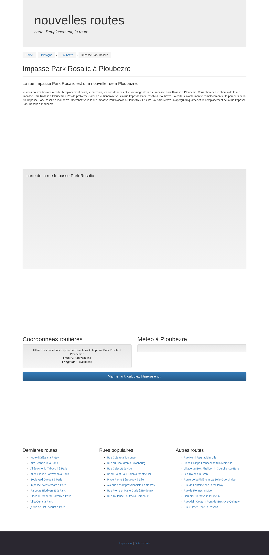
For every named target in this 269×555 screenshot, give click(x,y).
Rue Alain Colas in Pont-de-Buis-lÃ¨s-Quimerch (212, 501)
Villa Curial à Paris (41, 501)
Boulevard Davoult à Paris (46, 479)
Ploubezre (67, 55)
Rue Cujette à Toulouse (121, 457)
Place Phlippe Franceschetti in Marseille (208, 463)
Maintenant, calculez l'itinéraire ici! (134, 376)
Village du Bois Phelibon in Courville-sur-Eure (211, 468)
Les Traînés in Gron (196, 474)
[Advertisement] (134, 137)
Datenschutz (142, 543)
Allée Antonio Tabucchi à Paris (48, 468)
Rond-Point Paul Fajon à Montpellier (129, 474)
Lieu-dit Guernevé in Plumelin (202, 496)
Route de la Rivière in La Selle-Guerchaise (210, 479)
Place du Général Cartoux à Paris (50, 496)
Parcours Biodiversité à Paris (48, 490)
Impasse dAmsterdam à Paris (48, 485)
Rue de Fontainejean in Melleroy (203, 485)
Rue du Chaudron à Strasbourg (126, 463)
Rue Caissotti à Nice (119, 468)
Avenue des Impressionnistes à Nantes (131, 485)
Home (29, 55)
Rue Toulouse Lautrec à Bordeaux (127, 496)
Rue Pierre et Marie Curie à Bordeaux (130, 490)
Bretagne (46, 55)
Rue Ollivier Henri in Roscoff (201, 507)
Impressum (126, 543)
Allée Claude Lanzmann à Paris (49, 474)
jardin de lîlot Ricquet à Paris (47, 507)
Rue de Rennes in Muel (198, 490)
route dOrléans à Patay (44, 457)
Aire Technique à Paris (44, 463)
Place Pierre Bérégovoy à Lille (125, 479)
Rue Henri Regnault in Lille (200, 457)
